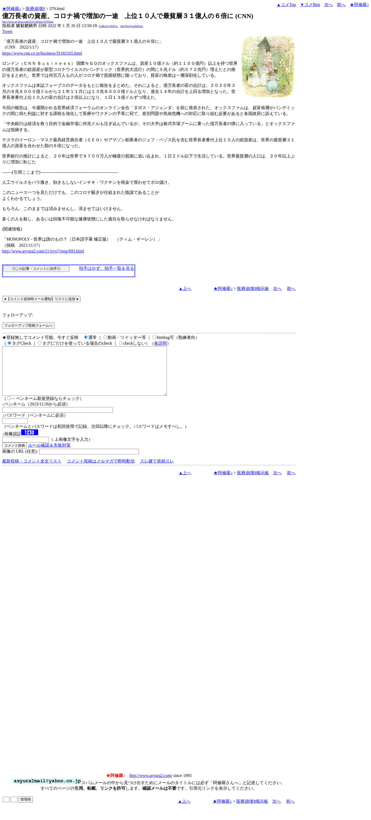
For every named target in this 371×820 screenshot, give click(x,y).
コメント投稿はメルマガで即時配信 (101, 470)
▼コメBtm (310, 4)
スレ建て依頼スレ (157, 470)
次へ (328, 4)
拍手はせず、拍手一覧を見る (106, 268)
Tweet (7, 31)
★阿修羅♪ (11, 8)
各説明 (160, 343)
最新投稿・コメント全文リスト (32, 470)
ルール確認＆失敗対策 (49, 454)
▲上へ (185, 288)
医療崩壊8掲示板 (253, 288)
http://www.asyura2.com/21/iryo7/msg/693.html (43, 251)
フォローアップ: (17, 315)
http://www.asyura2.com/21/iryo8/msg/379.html (27, 21)
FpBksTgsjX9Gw (108, 26)
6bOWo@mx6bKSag (131, 26)
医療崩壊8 (35, 8)
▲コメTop (286, 4)
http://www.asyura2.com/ (150, 785)
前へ (341, 4)
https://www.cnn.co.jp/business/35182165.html (42, 53)
